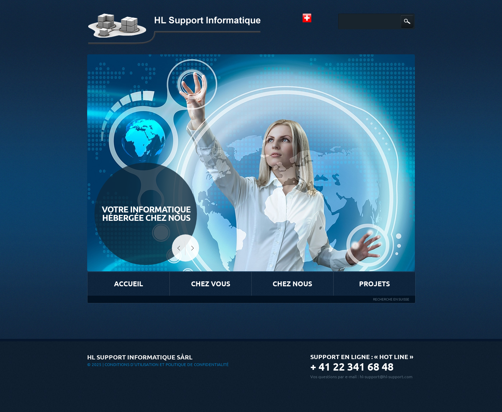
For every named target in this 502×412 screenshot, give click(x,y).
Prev (178, 248)
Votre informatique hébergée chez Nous (146, 213)
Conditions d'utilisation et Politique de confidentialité (167, 364)
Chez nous (292, 284)
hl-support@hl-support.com (386, 376)
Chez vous (210, 284)
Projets (374, 284)
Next (192, 248)
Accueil (128, 284)
